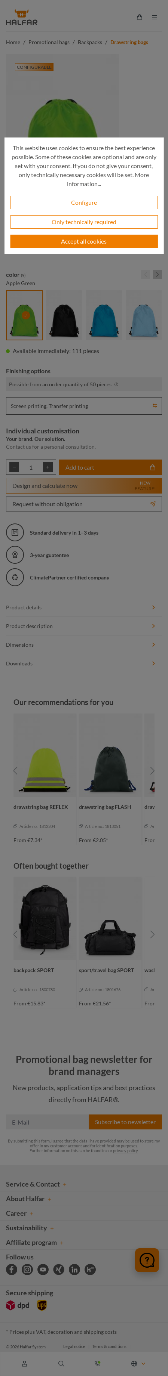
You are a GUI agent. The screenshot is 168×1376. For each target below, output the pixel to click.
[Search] (61, 1364)
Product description (81, 626)
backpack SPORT (33, 970)
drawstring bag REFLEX (40, 807)
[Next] (152, 771)
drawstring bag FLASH (105, 807)
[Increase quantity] (48, 467)
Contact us (18, 446)
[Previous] (15, 771)
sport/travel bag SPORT (106, 970)
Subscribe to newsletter (125, 1121)
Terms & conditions (109, 1346)
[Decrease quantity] (14, 467)
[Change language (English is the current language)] (138, 1364)
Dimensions (81, 644)
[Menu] (154, 17)
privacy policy (125, 1150)
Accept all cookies (84, 241)
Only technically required (84, 221)
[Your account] (25, 1364)
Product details (81, 607)
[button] (155, 404)
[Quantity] (31, 467)
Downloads (81, 663)
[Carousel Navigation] (151, 274)
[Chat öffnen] (147, 1260)
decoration (60, 1332)
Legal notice (74, 1346)
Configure (84, 202)
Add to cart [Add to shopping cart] (110, 467)
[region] (84, 770)
